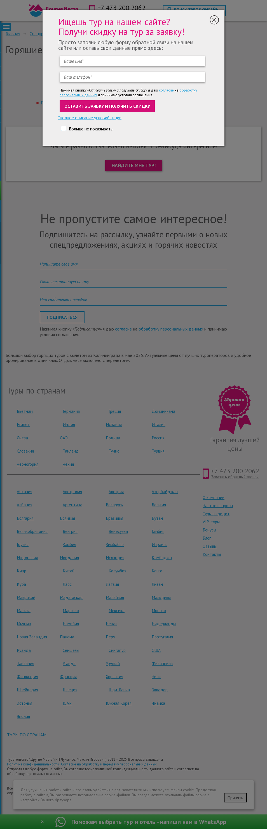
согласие (166, 90)
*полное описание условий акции (89, 117)
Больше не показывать (91, 129)
